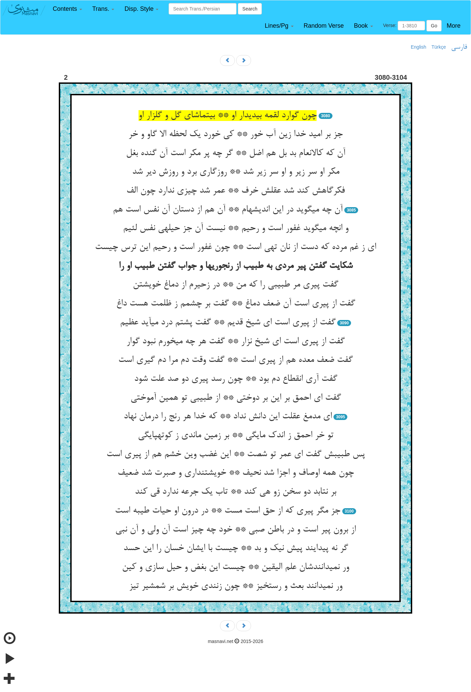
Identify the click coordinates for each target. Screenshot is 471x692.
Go (434, 25)
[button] (67, 9)
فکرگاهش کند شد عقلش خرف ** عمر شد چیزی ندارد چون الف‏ (235, 191)
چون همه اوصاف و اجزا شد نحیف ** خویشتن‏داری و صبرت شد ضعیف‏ (236, 473)
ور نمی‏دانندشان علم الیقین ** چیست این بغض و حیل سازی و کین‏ (235, 567)
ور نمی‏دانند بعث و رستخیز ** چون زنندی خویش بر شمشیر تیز (235, 586)
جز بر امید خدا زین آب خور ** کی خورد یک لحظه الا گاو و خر (235, 134)
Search (249, 8)
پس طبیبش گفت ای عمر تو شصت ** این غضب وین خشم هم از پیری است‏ (235, 454)
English (418, 47)
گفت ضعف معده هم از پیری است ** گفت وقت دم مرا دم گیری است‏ (235, 360)
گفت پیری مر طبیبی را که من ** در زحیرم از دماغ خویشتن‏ (235, 284)
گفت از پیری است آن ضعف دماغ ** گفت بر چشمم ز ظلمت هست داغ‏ (235, 303)
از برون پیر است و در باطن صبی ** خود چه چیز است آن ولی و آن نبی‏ (235, 529)
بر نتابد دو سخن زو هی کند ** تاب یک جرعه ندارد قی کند (235, 492)
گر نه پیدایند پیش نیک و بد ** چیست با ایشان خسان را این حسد (235, 548)
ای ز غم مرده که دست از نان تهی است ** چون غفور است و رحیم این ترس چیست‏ (235, 247)
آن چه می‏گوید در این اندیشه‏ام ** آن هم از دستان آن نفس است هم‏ (228, 209)
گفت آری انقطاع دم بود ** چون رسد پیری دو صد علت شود (235, 379)
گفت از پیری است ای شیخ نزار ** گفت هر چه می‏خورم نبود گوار (235, 341)
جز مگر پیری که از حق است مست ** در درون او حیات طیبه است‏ (227, 510)
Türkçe (438, 47)
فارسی (459, 47)
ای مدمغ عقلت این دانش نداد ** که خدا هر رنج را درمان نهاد (228, 416)
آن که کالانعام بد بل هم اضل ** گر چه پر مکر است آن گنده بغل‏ (235, 153)
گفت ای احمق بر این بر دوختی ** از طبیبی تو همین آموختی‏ (235, 398)
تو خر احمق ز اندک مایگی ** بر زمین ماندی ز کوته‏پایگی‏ (235, 435)
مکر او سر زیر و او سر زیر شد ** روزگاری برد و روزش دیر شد (235, 172)
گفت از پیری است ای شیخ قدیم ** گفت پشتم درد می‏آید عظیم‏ (228, 322)
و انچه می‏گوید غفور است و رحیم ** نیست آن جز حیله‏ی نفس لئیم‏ (235, 228)
